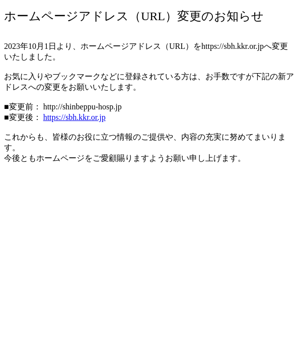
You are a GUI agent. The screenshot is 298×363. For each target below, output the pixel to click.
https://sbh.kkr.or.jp (74, 117)
